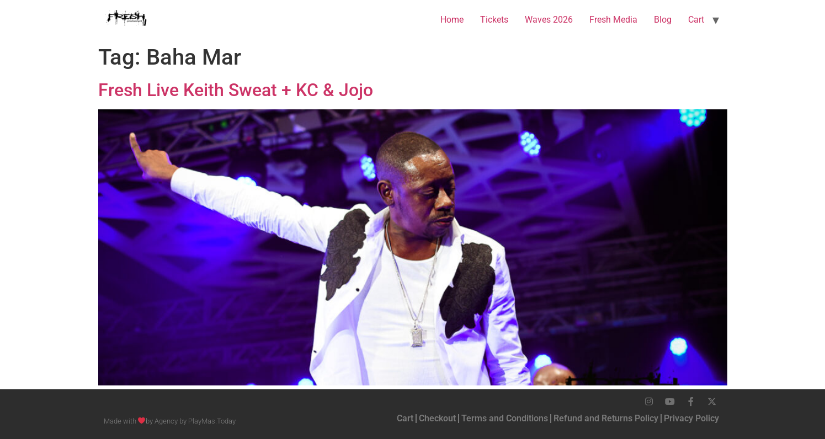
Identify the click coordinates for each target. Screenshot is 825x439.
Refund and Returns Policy (605, 418)
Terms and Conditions (504, 418)
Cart (696, 19)
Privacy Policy (691, 418)
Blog (663, 19)
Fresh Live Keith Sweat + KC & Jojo (235, 90)
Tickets (494, 19)
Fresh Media (613, 19)
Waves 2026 (549, 19)
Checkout (437, 418)
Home (452, 19)
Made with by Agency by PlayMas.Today (170, 421)
